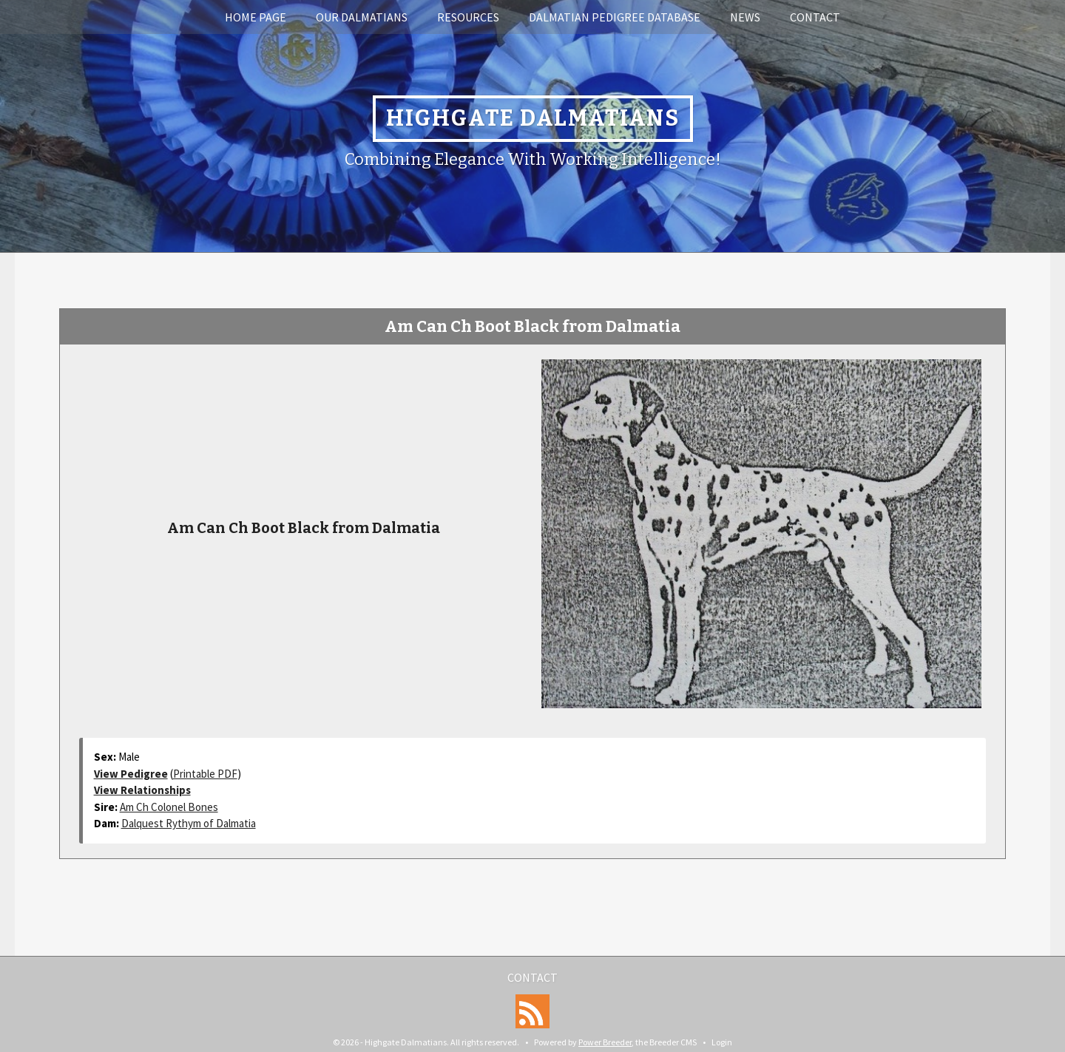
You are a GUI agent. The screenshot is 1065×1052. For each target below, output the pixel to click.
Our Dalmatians (362, 17)
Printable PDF (205, 774)
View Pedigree (131, 774)
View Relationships (142, 790)
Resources (468, 17)
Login (721, 1042)
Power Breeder (605, 1042)
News (745, 17)
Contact (815, 17)
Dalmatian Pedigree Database (614, 17)
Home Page (255, 17)
